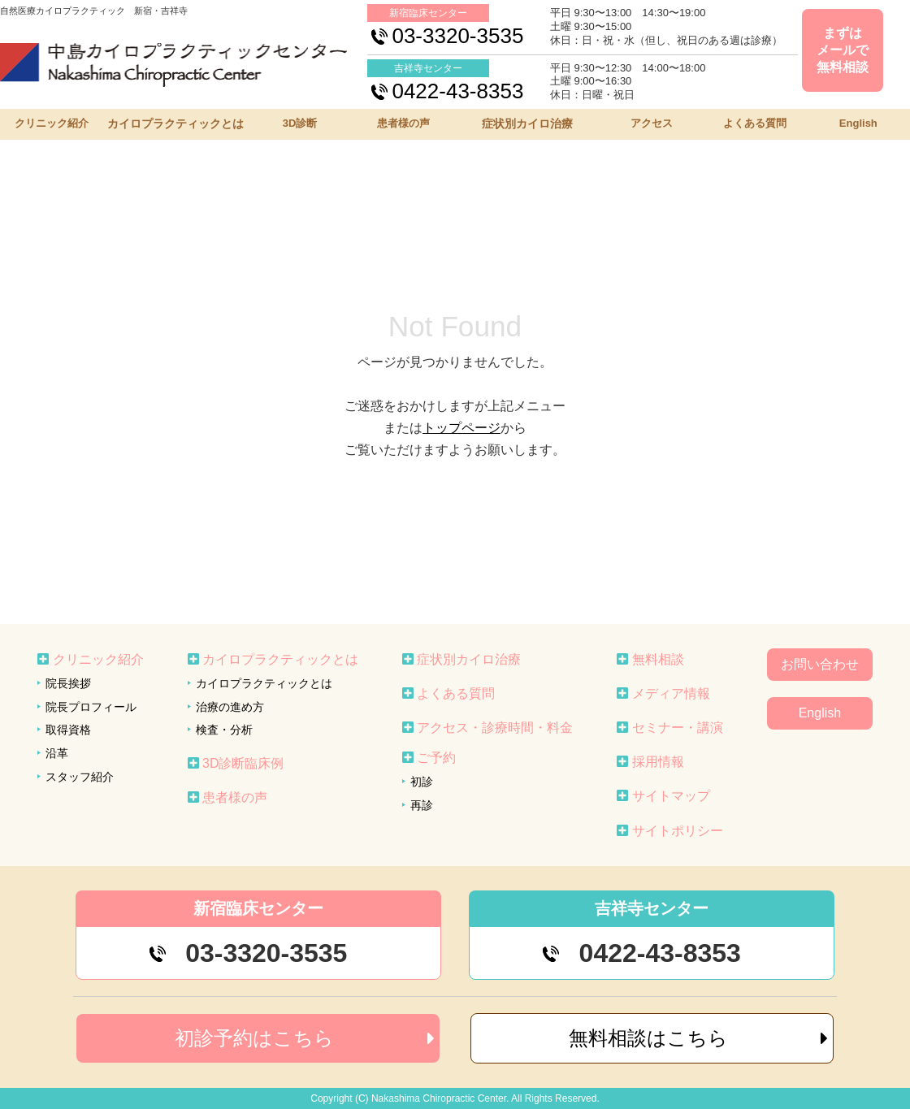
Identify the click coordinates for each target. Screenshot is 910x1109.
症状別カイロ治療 (527, 123)
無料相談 (658, 659)
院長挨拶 (68, 683)
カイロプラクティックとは (175, 123)
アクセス (651, 123)
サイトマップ (671, 796)
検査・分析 (224, 729)
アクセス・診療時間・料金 (495, 727)
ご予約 (436, 758)
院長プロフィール (91, 706)
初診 (421, 781)
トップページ (461, 428)
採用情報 (658, 762)
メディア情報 (671, 693)
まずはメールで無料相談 (843, 50)
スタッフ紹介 (80, 776)
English (858, 123)
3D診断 (300, 123)
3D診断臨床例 (243, 763)
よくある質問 (754, 123)
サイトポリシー (677, 831)
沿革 (57, 753)
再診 (421, 805)
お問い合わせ (820, 664)
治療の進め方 (230, 706)
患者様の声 (403, 123)
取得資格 (68, 729)
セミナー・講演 (677, 727)
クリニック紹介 (52, 123)
